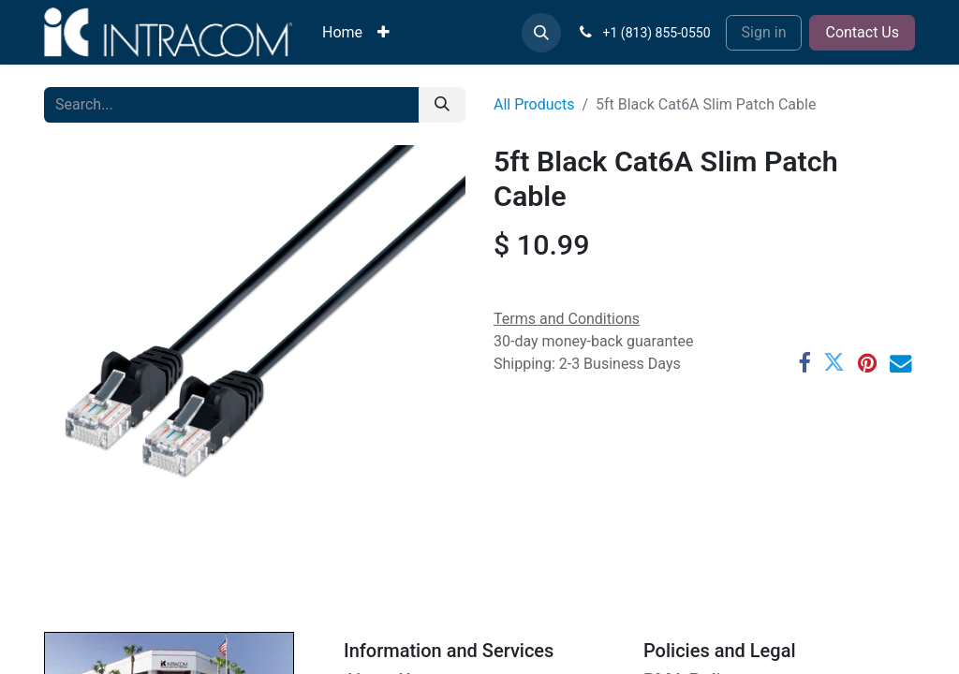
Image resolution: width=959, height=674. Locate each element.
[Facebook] (804, 363)
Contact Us (862, 32)
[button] (541, 32)
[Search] (442, 105)
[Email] (900, 363)
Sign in (764, 32)
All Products (534, 104)
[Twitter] (834, 363)
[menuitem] (342, 32)
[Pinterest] (867, 363)
